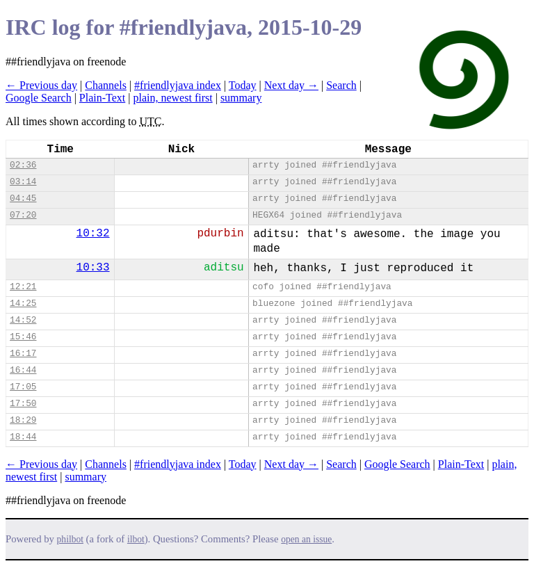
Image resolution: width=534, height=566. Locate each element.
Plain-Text (102, 98)
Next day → (291, 85)
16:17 (23, 353)
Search (341, 85)
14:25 (23, 303)
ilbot (136, 539)
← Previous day (41, 85)
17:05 (23, 387)
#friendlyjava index (177, 85)
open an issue (306, 539)
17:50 (23, 403)
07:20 (23, 215)
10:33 (93, 267)
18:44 (23, 437)
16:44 (23, 370)
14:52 (23, 320)
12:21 (23, 287)
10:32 (93, 233)
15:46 (23, 337)
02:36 (23, 165)
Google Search (39, 98)
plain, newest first (172, 98)
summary (241, 98)
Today (243, 85)
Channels (106, 85)
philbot (70, 539)
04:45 (23, 198)
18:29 (23, 420)
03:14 (23, 182)
